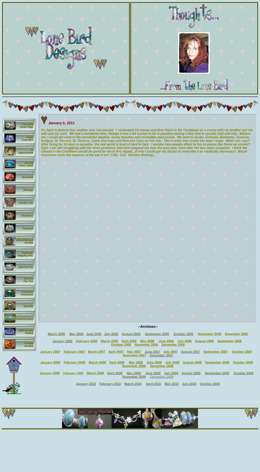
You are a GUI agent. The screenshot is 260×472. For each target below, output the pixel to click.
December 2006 (173, 344)
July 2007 (170, 352)
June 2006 (166, 341)
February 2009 (73, 373)
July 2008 (172, 362)
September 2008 (217, 362)
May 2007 (134, 352)
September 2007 (215, 352)
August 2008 (192, 362)
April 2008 (116, 362)
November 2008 (134, 366)
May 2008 (136, 362)
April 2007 (115, 352)
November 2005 (209, 334)
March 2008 (97, 362)
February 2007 (74, 352)
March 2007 (96, 352)
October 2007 (242, 352)
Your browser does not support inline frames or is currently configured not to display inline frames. (148, 218)
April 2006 (129, 341)
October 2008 (243, 362)
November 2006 (146, 344)
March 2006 (109, 341)
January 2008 (50, 362)
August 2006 (204, 341)
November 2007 (134, 355)
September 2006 (229, 341)
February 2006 (86, 341)
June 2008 (154, 362)
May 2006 (147, 341)
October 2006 (121, 344)
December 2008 (161, 366)
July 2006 (184, 341)
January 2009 (50, 373)
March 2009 (95, 373)
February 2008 (74, 362)
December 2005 (236, 334)
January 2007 (50, 352)
